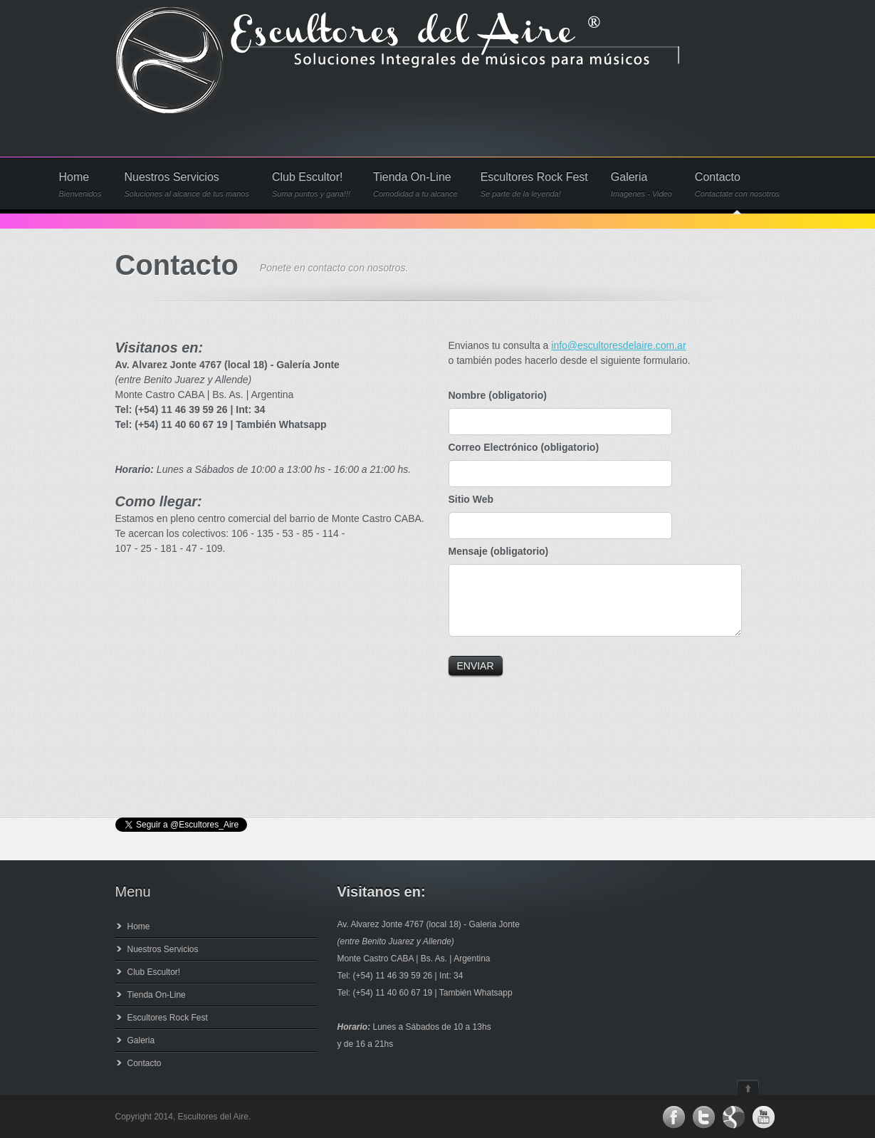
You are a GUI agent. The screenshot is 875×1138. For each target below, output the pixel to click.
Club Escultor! (311, 185)
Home (80, 185)
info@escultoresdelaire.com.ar (618, 345)
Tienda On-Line (415, 185)
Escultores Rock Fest (534, 185)
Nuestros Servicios (186, 185)
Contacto (737, 185)
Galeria (641, 185)
